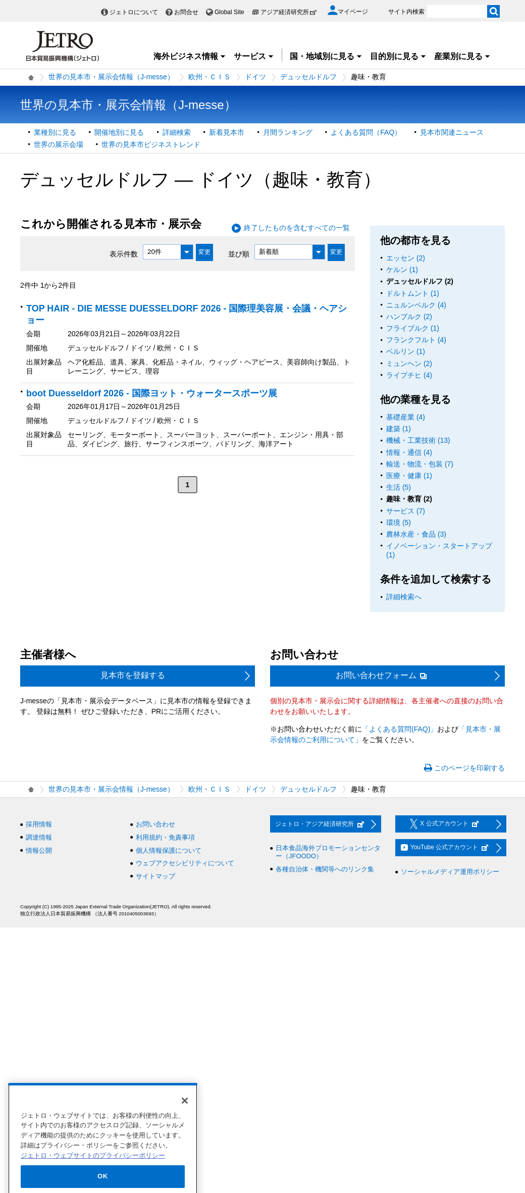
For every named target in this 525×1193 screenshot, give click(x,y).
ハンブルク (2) (409, 317)
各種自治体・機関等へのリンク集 (325, 869)
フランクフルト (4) (416, 340)
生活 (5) (398, 487)
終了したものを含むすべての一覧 (297, 228)
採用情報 (39, 824)
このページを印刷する (469, 768)
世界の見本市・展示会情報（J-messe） (111, 77)
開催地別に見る (119, 132)
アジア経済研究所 (288, 12)
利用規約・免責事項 (165, 837)
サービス (254, 56)
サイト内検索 (406, 11)
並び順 (238, 253)
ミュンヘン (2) (409, 363)
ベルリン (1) (405, 351)
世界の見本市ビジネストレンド (150, 144)
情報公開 (39, 850)
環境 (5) (398, 522)
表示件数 (124, 253)
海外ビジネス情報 (189, 56)
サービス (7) (405, 511)
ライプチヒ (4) (409, 375)
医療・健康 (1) (409, 476)
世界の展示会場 (58, 144)
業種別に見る (55, 132)
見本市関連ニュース (452, 132)
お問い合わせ (155, 824)
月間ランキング (287, 132)
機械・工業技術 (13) (418, 440)
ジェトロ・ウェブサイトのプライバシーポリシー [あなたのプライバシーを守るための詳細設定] (93, 1173)
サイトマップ (155, 876)
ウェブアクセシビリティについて (185, 863)
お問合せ (186, 12)
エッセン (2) (405, 258)
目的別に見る (398, 56)
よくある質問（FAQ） (366, 132)
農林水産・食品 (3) (416, 534)
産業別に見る (462, 56)
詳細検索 (177, 132)
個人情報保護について (168, 850)
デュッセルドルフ (308, 77)
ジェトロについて (134, 12)
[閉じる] (185, 1118)
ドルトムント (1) (412, 293)
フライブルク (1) (412, 328)
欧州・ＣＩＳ (209, 77)
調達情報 (39, 837)
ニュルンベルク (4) (416, 305)
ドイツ (255, 77)
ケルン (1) (402, 270)
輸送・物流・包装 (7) (419, 464)
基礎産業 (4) (405, 417)
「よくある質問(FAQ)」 (399, 729)
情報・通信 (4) (409, 452)
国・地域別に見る (326, 56)
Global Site (229, 12)
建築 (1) (398, 429)
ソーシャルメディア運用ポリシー (450, 871)
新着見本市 (226, 132)
